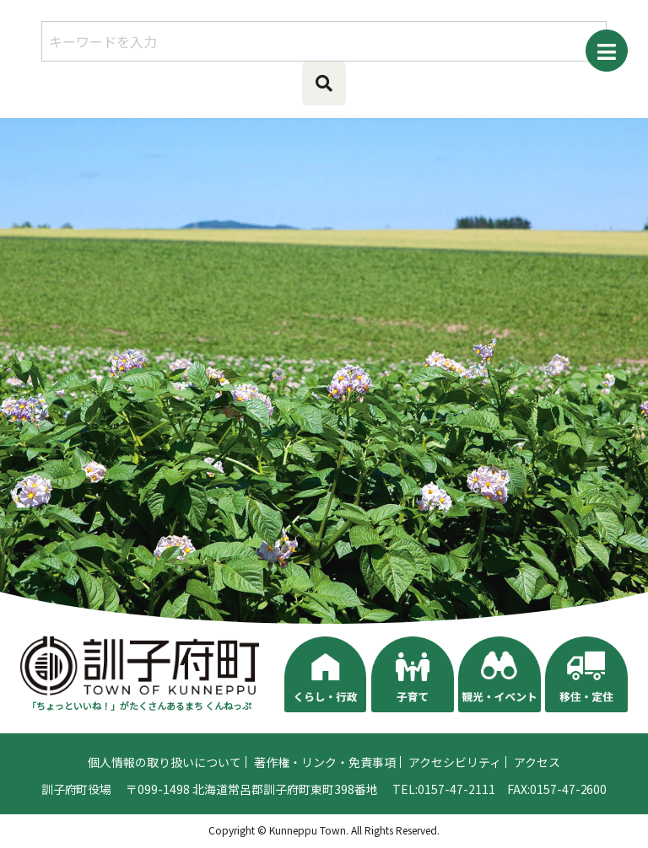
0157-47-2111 (456, 793)
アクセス (537, 766)
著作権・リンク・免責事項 (325, 766)
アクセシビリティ (454, 766)
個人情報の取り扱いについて (164, 766)
